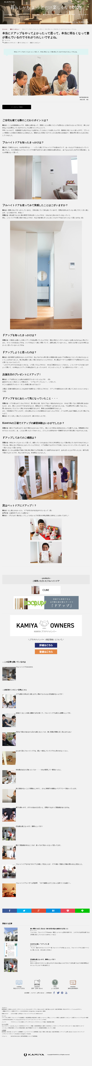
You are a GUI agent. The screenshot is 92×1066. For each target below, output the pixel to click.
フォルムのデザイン (77, 1009)
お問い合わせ (40, 993)
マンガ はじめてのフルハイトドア (22, 1019)
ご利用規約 (48, 993)
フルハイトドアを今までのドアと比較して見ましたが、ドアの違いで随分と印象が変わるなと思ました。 (49, 864)
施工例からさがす (50, 1009)
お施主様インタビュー (65, 1017)
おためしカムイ (14, 1026)
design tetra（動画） (41, 1011)
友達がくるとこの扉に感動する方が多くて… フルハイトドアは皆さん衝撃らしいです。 (44, 713)
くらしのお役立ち (9, 14)
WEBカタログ (39, 1013)
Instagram (23, 1033)
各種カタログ (5, 1013)
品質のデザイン (15, 1011)
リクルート (4, 1036)
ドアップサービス (29, 1022)
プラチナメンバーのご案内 (17, 1022)
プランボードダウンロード (65, 1026)
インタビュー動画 (16, 107)
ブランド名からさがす (39, 1009)
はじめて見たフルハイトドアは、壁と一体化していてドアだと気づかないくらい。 (42, 751)
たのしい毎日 (36, 14)
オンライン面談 (52, 1028)
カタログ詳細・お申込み (17, 1013)
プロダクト (4, 1007)
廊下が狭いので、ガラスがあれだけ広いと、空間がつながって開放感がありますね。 (43, 807)
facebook (17, 1033)
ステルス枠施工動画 (20, 1028)
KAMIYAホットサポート (52, 1026)
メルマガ (33, 993)
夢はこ (49, 1017)
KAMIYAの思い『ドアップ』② (39, 944)
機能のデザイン (7, 1011)
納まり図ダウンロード (78, 1026)
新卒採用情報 (24, 1036)
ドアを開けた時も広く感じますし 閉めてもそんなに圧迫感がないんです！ (40, 694)
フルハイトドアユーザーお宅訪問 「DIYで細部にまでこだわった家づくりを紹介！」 (43, 883)
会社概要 (26, 993)
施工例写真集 (59, 1009)
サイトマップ (81, 1031)
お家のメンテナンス (22, 14)
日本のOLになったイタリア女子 (66, 14)
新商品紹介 (4, 1009)
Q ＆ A (75, 1031)
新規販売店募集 (43, 1028)
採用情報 (36, 1031)
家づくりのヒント (48, 14)
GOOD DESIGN (24, 1011)
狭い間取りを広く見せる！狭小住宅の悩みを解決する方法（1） (49, 928)
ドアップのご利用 (6, 1017)
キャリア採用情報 (33, 1036)
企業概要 (4, 1030)
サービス (4, 1016)
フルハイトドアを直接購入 (18, 1017)
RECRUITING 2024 (15, 1036)
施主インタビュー (35, 42)
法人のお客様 (5, 1024)
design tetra (32, 1011)
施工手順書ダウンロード (32, 1028)
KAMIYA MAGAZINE (8, 1019)
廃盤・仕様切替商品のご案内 (38, 1026)
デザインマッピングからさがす (24, 1009)
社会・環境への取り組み (45, 1031)
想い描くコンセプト (12, 1031)
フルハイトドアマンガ (29, 1013)
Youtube (29, 1033)
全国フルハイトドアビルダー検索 (80, 1017)
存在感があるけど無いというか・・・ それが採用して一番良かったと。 (39, 770)
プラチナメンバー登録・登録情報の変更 (44, 1022)
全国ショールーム (42, 1017)
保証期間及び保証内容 (31, 1017)
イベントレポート (83, 14)
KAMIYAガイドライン (24, 1026)
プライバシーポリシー (8, 1033)
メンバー (4, 1022)
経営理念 (4, 1031)
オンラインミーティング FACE (39, 1019)
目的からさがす (12, 1009)
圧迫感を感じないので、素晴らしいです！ (43, 959)
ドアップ (62, 1031)
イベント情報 (55, 1017)
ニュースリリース (28, 1031)
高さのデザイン (67, 1009)
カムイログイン (5, 1026)
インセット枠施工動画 (8, 1028)
